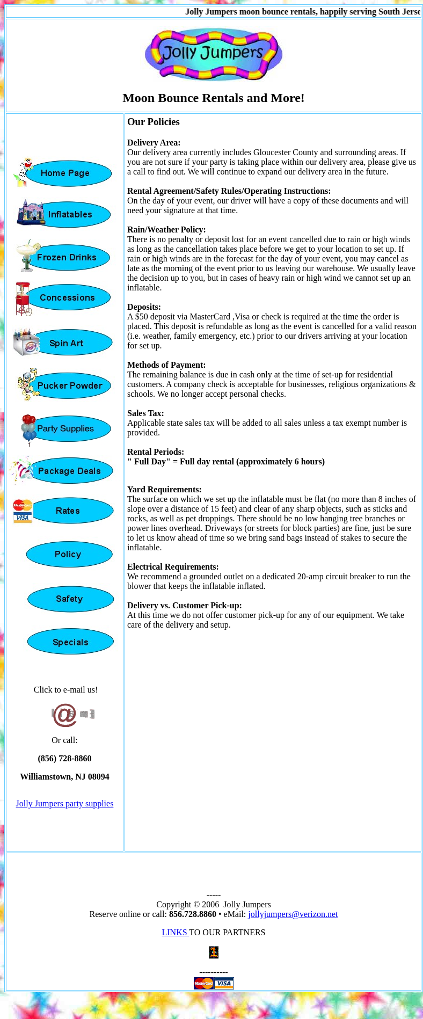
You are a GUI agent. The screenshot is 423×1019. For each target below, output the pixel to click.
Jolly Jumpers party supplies (65, 803)
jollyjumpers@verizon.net (293, 914)
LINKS (175, 932)
